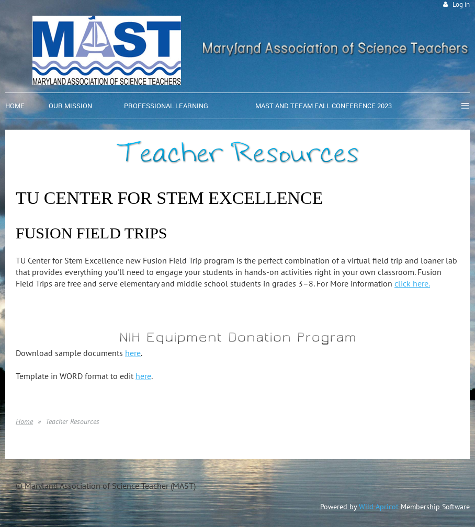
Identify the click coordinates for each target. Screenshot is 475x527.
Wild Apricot (379, 506)
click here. (412, 283)
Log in (461, 4)
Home (24, 421)
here (133, 353)
